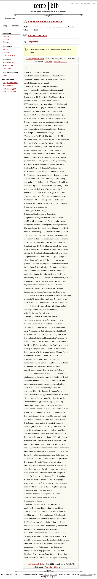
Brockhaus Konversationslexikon (45, 21)
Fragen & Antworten (10, 83)
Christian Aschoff (86, 575)
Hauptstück (33, 42)
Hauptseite (7, 36)
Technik (6, 49)
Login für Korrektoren (87, 3)
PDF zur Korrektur (9, 91)
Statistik (6, 52)
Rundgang (7, 68)
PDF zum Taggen (9, 89)
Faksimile (48, 62)
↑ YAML (46, 575)
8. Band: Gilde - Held (37, 36)
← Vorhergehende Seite (35, 59)
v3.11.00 (53, 575)
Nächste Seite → (60, 62)
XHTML (49, 577)
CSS (54, 577)
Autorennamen (8, 62)
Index (5, 75)
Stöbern (6, 42)
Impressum (75, 3)
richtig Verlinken (9, 55)
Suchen (6, 39)
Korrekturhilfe (8, 86)
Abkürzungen (8, 65)
